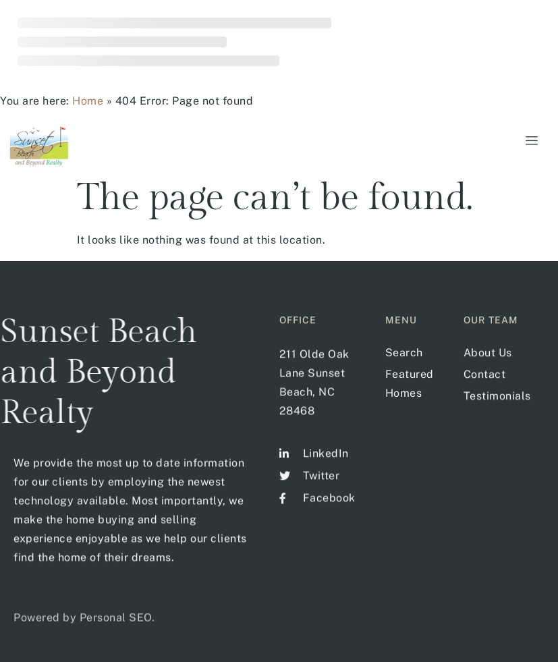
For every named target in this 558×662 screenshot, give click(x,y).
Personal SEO (116, 628)
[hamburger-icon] (529, 141)
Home (87, 100)
